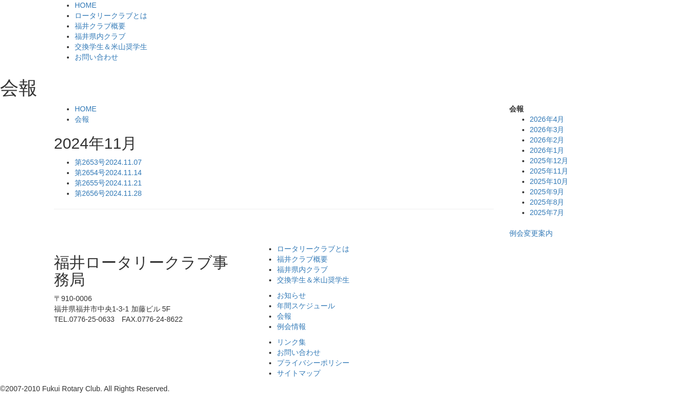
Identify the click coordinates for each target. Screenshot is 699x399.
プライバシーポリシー (313, 363)
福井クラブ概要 (100, 26)
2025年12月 (549, 160)
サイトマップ (298, 373)
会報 (82, 119)
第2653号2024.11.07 (108, 162)
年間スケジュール (306, 306)
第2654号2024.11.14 (108, 172)
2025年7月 (547, 212)
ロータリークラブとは (111, 15)
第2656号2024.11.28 (108, 193)
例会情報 (291, 326)
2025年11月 (549, 171)
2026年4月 (547, 119)
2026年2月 (547, 140)
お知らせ (291, 295)
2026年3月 (547, 129)
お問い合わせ (96, 57)
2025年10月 (549, 181)
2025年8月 (547, 202)
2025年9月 (547, 192)
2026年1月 (547, 150)
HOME (85, 5)
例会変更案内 (531, 233)
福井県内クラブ (100, 36)
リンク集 (291, 342)
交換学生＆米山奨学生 (111, 46)
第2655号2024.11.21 (108, 183)
